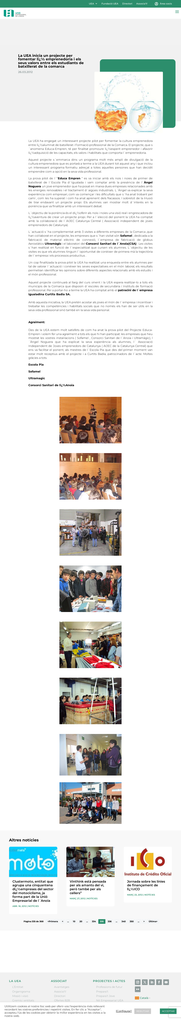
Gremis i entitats (23, 974)
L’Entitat (17, 961)
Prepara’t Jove (105, 970)
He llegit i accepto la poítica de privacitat (133, 927)
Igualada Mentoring (109, 988)
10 (74, 895)
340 (124, 895)
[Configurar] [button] (124, 1011)
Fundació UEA (110, 3)
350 (132, 895)
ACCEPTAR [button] (168, 1011)
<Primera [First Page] (53, 895)
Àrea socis (166, 3)
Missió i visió (20, 970)
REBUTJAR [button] (142, 1011)
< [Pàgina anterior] (62, 895)
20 (80, 895)
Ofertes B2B (62, 974)
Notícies (33, 880)
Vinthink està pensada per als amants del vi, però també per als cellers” (88, 861)
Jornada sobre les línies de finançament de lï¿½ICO (146, 859)
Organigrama (21, 965)
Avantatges (61, 961)
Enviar (163, 933)
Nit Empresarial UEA (109, 974)
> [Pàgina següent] (144, 895)
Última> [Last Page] (153, 895)
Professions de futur (109, 961)
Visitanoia (102, 992)
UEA (91, 3)
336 (110, 895)
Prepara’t (102, 965)
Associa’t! (141, 3)
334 (94, 895)
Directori (127, 3)
